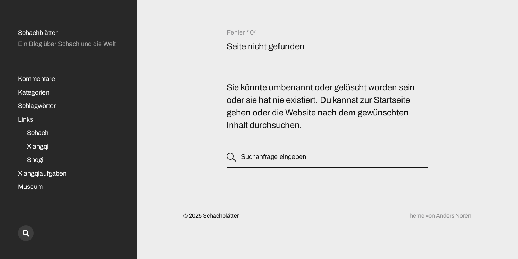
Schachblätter (38, 32)
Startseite (392, 100)
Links (25, 119)
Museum (30, 186)
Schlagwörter (37, 105)
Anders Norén (453, 216)
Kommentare (36, 78)
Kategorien (33, 92)
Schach (38, 132)
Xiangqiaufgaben (42, 173)
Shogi (35, 159)
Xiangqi (38, 146)
